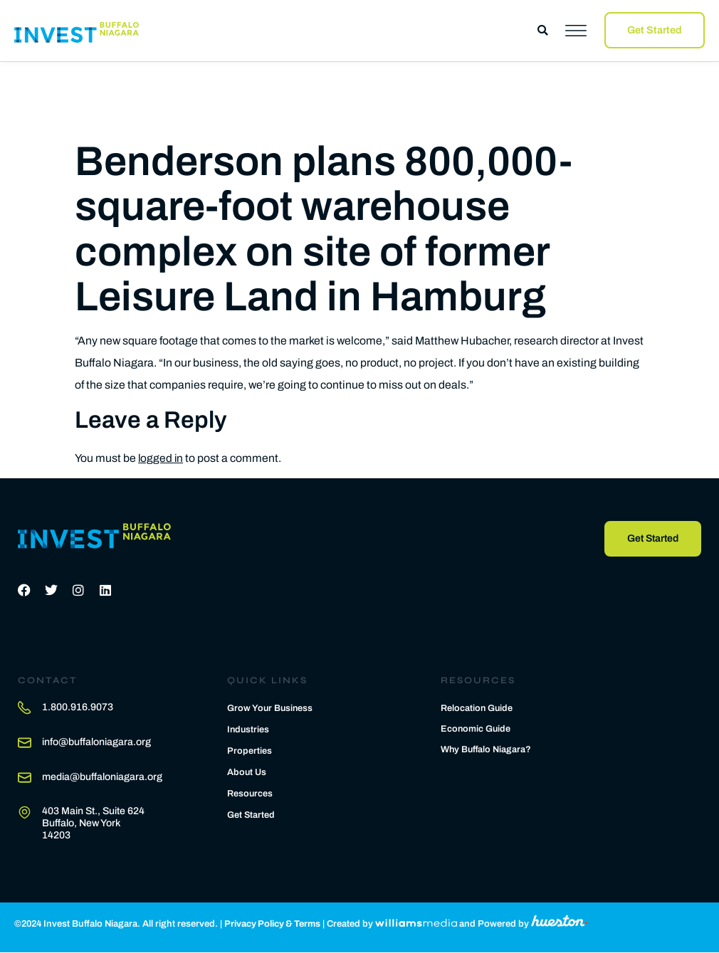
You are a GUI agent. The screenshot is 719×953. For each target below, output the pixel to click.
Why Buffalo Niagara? (487, 750)
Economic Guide (476, 730)
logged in (161, 458)
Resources (250, 794)
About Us (247, 772)
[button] (543, 30)
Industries (249, 730)
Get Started (251, 815)
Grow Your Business (271, 708)
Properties (249, 751)
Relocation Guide (477, 709)
